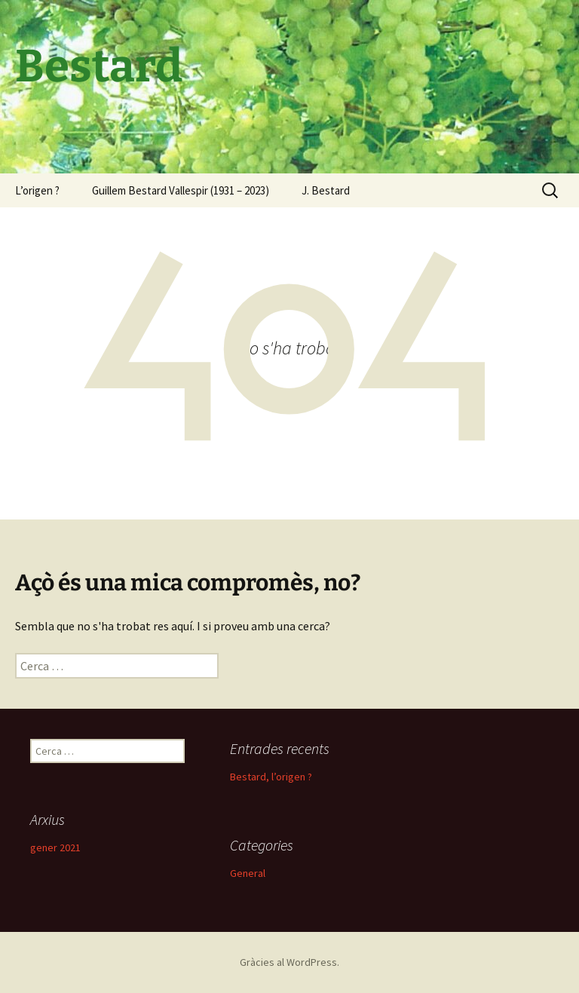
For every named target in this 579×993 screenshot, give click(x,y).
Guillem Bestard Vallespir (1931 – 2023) (180, 190)
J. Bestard (326, 190)
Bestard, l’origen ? (271, 776)
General (247, 873)
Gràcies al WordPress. (289, 962)
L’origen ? (37, 190)
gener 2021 (55, 847)
